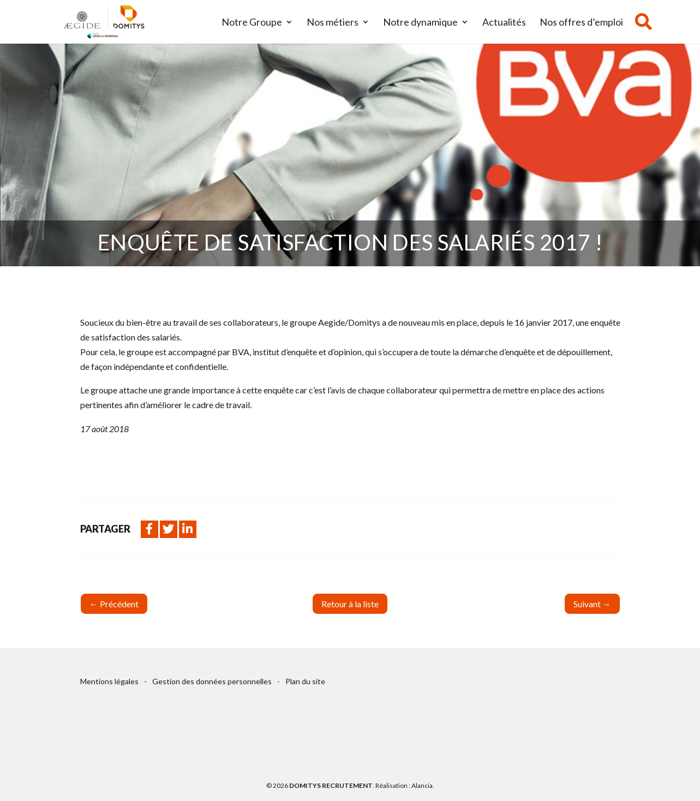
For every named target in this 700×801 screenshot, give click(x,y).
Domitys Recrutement (331, 785)
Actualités (504, 23)
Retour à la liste (350, 604)
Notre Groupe (252, 23)
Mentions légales (109, 681)
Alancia (422, 785)
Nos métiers (332, 23)
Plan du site (305, 681)
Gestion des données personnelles (212, 681)
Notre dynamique (420, 23)
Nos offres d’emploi (581, 23)
